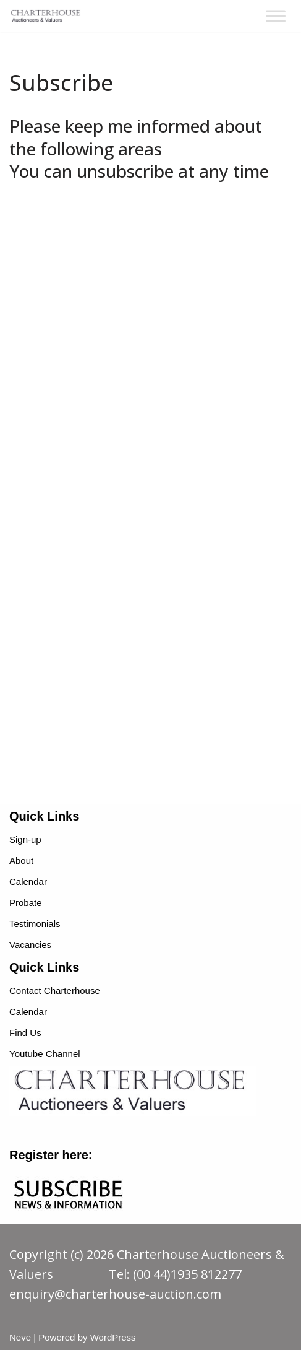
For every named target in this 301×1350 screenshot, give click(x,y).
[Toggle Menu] (276, 16)
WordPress (113, 1337)
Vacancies (30, 944)
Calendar (28, 881)
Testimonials (35, 923)
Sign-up (25, 839)
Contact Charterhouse (54, 990)
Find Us (25, 1032)
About (21, 860)
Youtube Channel (44, 1053)
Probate (25, 902)
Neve (20, 1337)
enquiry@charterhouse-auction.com (115, 1294)
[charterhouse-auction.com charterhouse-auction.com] (46, 16)
